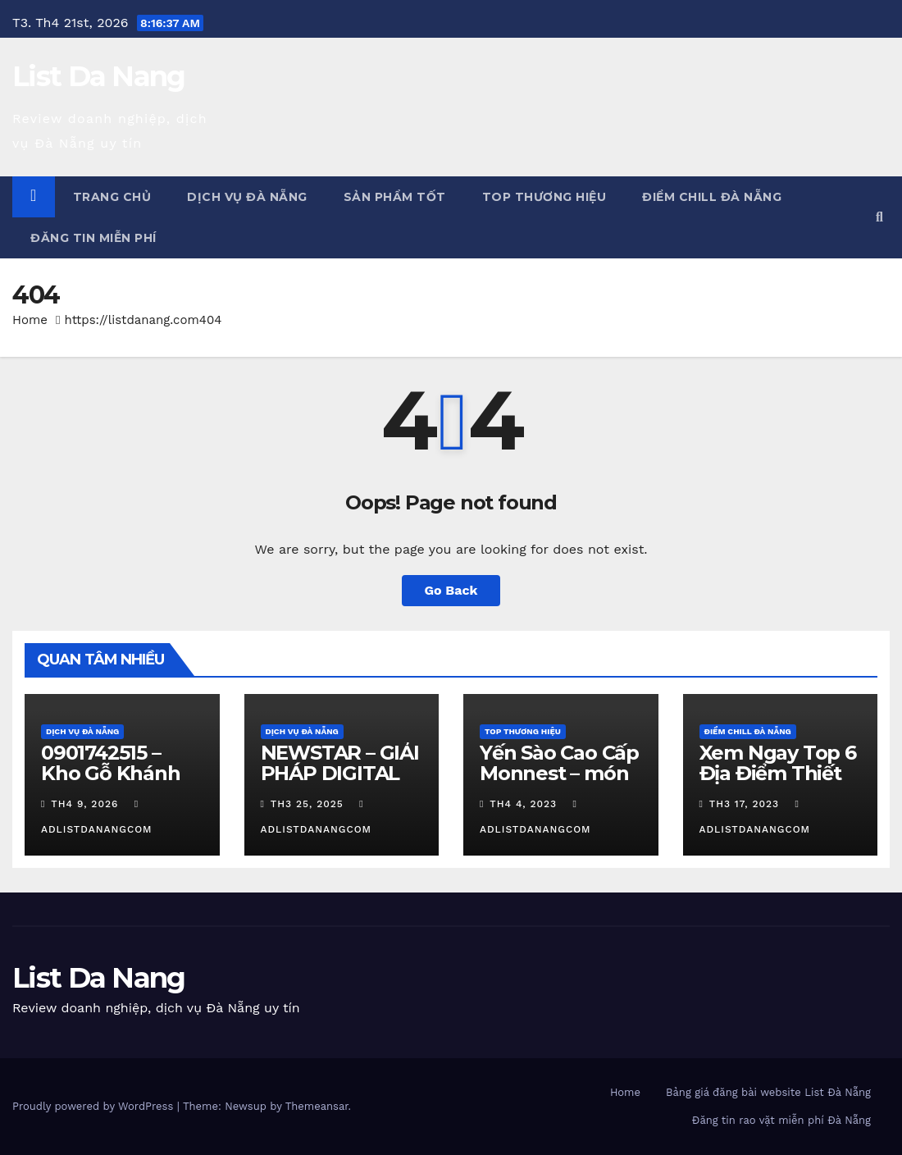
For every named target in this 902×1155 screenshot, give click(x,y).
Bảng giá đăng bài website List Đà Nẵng (768, 1092)
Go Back (451, 590)
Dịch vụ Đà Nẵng (247, 196)
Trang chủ (112, 196)
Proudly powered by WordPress (94, 1106)
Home (30, 320)
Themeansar (316, 1106)
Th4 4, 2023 (523, 804)
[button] (879, 217)
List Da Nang (98, 76)
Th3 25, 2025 (307, 804)
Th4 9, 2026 (84, 804)
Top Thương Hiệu (544, 196)
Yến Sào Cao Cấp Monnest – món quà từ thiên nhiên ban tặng (559, 783)
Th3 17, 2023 (744, 804)
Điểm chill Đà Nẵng (711, 196)
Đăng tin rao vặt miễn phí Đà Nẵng (781, 1120)
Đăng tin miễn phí (93, 238)
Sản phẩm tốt (395, 196)
